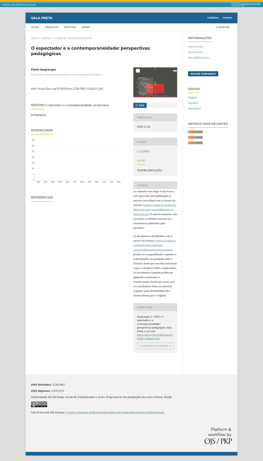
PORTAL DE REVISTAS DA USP (19, 5)
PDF (141, 105)
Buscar (223, 27)
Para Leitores (195, 46)
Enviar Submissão (203, 73)
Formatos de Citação (154, 345)
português (194, 108)
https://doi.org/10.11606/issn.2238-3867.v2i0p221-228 (70, 88)
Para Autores (195, 52)
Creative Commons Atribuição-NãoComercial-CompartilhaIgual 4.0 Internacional (155, 209)
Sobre (86, 27)
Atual (35, 27)
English (192, 97)
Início (35, 38)
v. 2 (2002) (60, 38)
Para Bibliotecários (198, 57)
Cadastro (213, 17)
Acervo (46, 38)
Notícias (70, 27)
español (193, 103)
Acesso (227, 17)
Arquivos (51, 27)
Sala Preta (41, 18)
